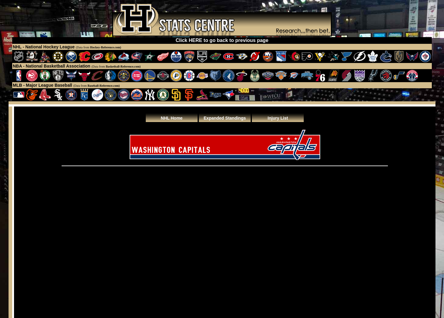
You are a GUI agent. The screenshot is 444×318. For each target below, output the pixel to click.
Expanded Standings (225, 118)
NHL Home (171, 118)
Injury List (278, 118)
